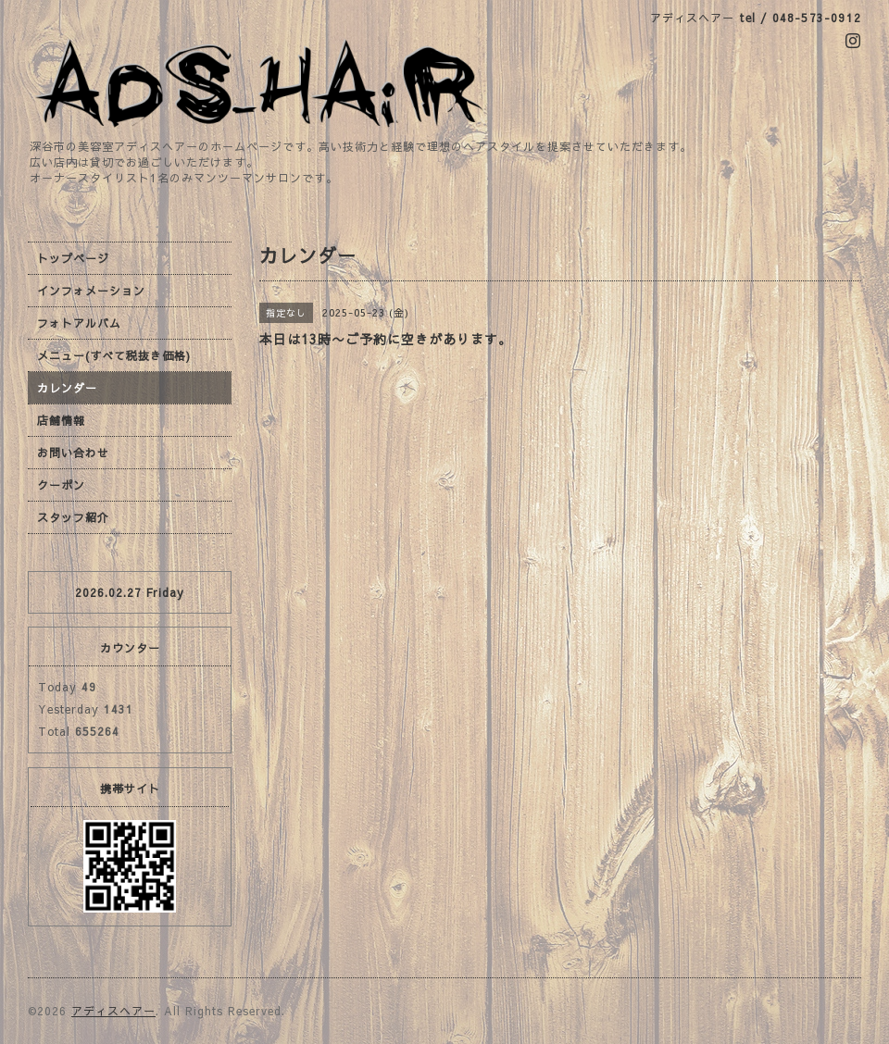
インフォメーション (91, 290)
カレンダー (67, 387)
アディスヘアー (113, 1010)
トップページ (73, 258)
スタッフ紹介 (73, 517)
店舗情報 (61, 420)
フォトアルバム (79, 323)
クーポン (61, 485)
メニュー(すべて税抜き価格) (114, 355)
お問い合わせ (73, 452)
